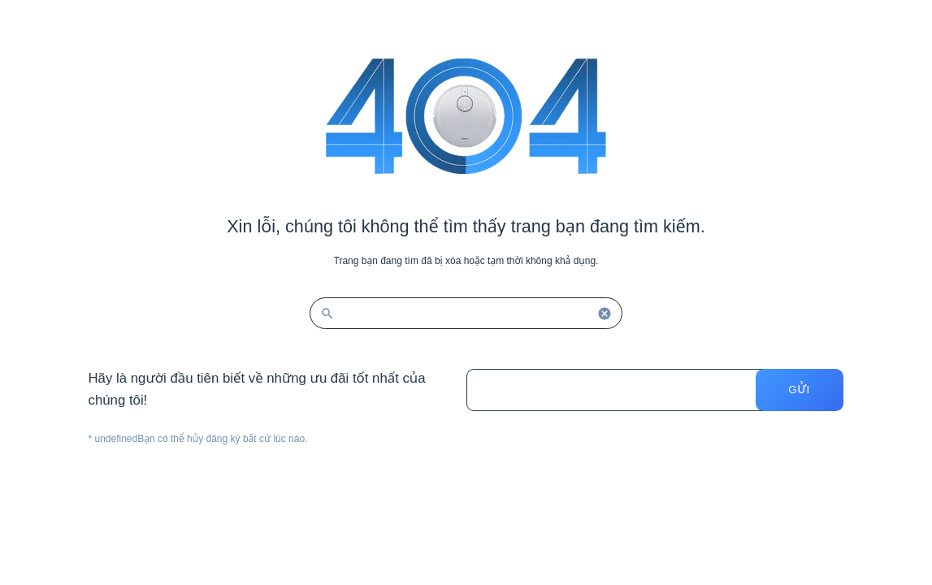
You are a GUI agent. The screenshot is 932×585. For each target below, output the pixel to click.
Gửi (798, 390)
